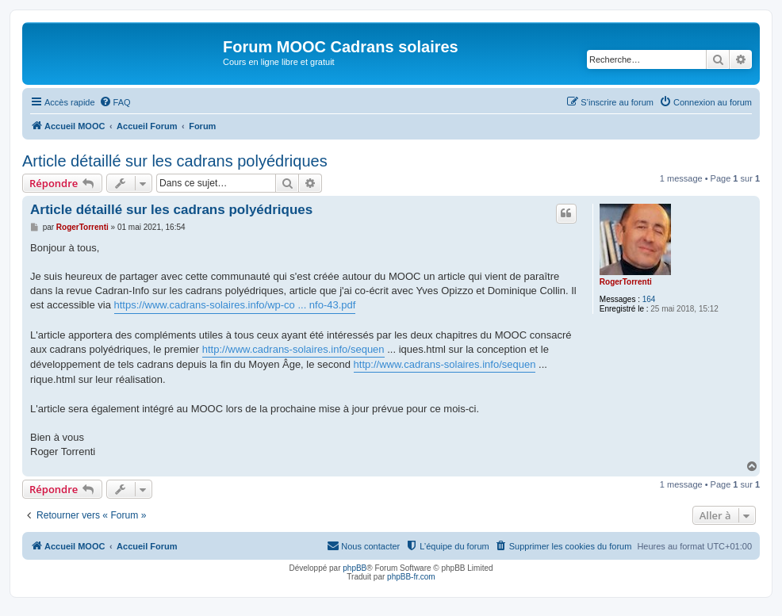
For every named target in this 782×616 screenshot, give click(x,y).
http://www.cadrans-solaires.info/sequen (293, 349)
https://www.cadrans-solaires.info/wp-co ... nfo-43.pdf (235, 305)
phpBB (354, 568)
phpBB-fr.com (411, 576)
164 (649, 299)
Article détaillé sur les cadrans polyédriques (175, 161)
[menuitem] (115, 102)
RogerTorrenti (626, 281)
